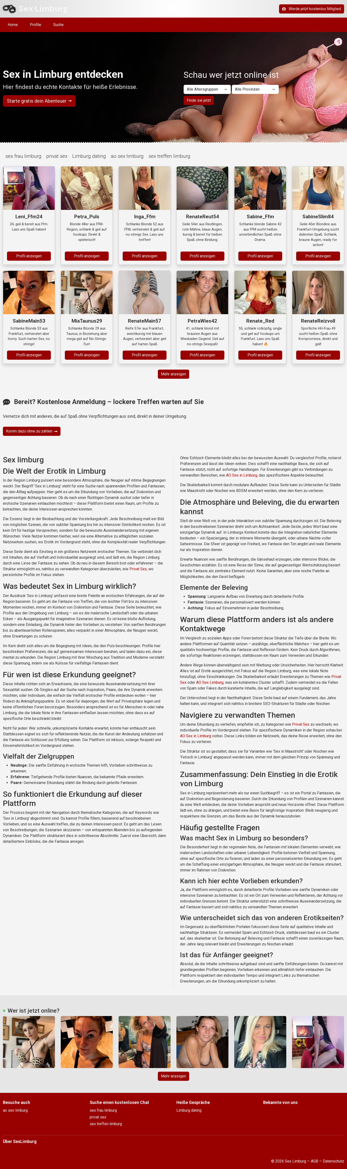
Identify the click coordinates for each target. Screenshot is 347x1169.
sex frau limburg (23, 156)
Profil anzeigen (29, 256)
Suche (58, 24)
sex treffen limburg (169, 156)
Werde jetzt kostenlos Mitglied (311, 9)
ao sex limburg (127, 156)
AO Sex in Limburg (241, 475)
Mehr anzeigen (173, 374)
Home (13, 24)
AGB (314, 1161)
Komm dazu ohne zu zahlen (31, 431)
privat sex (56, 156)
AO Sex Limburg (209, 682)
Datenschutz (333, 1161)
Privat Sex (138, 569)
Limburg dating (89, 156)
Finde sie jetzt (199, 100)
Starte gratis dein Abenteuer (39, 101)
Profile (35, 24)
